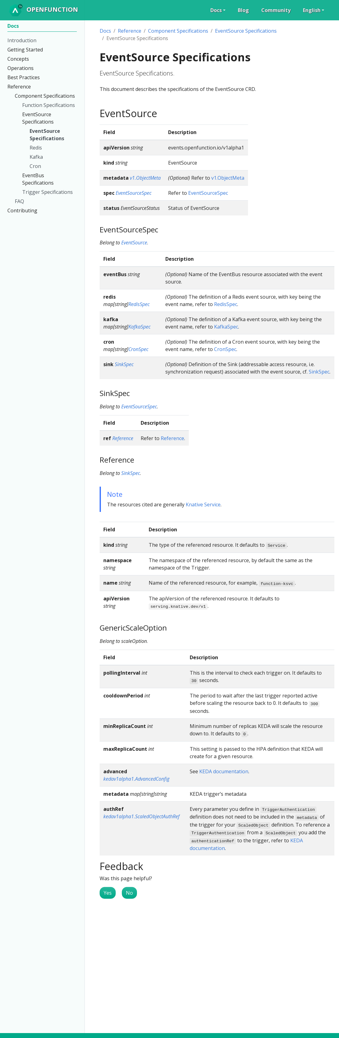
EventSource (134, 242)
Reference (129, 30)
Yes (108, 892)
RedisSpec (139, 304)
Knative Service (203, 504)
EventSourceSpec (133, 193)
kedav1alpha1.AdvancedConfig (136, 778)
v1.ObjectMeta (145, 177)
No (129, 892)
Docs (105, 30)
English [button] (311, 10)
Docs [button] (216, 10)
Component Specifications (178, 30)
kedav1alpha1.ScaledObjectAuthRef (141, 816)
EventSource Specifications (246, 30)
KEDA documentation (223, 771)
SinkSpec (124, 364)
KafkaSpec (139, 326)
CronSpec (138, 349)
